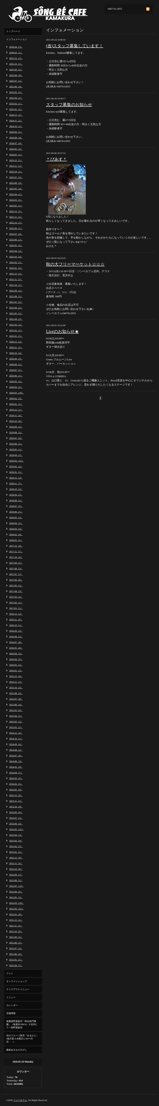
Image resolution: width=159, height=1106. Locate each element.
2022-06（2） (16, 239)
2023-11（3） (16, 166)
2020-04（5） (16, 387)
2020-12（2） (16, 341)
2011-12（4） (16, 920)
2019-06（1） (16, 443)
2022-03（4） (16, 256)
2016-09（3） (16, 631)
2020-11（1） (16, 347)
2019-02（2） (16, 466)
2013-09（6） (16, 812)
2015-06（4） (16, 704)
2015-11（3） (16, 682)
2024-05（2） (16, 149)
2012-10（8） (16, 869)
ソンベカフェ (20, 1100)
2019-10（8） (16, 421)
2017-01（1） (16, 608)
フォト (9, 973)
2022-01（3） (16, 268)
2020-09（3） (16, 358)
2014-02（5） (16, 784)
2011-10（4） (16, 931)
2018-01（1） (16, 540)
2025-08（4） (16, 75)
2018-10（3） (16, 489)
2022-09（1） (16, 228)
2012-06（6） (16, 891)
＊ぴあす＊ (56, 159)
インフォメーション (16, 39)
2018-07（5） (16, 506)
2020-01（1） (16, 404)
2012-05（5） (16, 897)
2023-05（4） (16, 188)
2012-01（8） (16, 914)
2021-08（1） (16, 296)
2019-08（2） (16, 432)
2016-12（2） (16, 614)
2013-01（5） (16, 852)
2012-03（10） (16, 903)
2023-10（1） (16, 171)
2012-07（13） (16, 886)
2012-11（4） (16, 863)
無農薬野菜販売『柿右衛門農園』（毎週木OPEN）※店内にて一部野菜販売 (22, 1024)
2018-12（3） (16, 477)
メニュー (10, 997)
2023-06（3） (16, 183)
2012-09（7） (16, 874)
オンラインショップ (16, 981)
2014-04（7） (16, 772)
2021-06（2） (16, 307)
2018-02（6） (16, 534)
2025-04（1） (16, 98)
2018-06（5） (16, 511)
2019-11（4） (16, 415)
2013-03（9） (16, 840)
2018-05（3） (16, 517)
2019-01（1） (16, 472)
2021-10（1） (16, 285)
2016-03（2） (16, 659)
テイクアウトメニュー (17, 989)
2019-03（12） (16, 460)
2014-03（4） (16, 778)
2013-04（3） (16, 835)
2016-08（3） (16, 636)
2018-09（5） (16, 494)
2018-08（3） (16, 500)
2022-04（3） (16, 251)
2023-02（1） (16, 205)
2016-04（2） (16, 653)
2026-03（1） (16, 52)
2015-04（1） (16, 716)
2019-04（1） (16, 455)
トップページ (13, 31)
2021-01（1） (16, 336)
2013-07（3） (16, 818)
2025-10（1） (16, 64)
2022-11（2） (16, 217)
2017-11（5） (16, 551)
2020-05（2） (16, 381)
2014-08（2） (16, 750)
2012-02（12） (16, 908)
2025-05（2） (16, 92)
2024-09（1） (16, 132)
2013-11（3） (16, 801)
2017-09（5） (16, 563)
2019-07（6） (16, 438)
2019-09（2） (16, 426)
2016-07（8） (16, 642)
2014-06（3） (16, 761)
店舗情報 (10, 1013)
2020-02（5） (16, 398)
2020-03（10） (16, 392)
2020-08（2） (16, 364)
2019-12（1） (16, 409)
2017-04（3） (16, 591)
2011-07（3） (16, 948)
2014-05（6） (16, 767)
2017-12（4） (16, 545)
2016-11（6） (16, 619)
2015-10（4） (16, 687)
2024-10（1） (16, 126)
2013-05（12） (16, 829)
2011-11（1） (15, 925)
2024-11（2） (16, 120)
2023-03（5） (16, 200)
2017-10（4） (16, 557)
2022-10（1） (16, 222)
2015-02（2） (16, 721)
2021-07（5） (16, 302)
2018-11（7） (16, 483)
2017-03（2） (16, 597)
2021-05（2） (16, 313)
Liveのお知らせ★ (62, 331)
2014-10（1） (16, 738)
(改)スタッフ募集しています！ (74, 45)
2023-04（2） (16, 194)
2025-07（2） (16, 81)
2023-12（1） (16, 160)
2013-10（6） (16, 806)
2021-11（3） (16, 279)
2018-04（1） (16, 523)
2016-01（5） (16, 670)
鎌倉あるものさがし (16, 1049)
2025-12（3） (16, 58)
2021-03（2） (16, 324)
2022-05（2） (16, 245)
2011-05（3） (16, 959)
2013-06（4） (16, 823)
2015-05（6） (16, 710)
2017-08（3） (16, 568)
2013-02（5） (16, 846)
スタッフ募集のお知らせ (69, 104)
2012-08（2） (16, 880)
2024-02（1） (16, 154)
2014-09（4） (16, 744)
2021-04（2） (16, 319)
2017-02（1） (16, 602)
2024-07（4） (16, 143)
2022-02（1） (16, 262)
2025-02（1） (16, 103)
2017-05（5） (16, 585)
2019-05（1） (16, 449)
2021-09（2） (16, 290)
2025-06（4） (16, 86)
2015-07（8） (16, 699)
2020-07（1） (16, 370)
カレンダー (12, 1005)
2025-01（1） (16, 109)
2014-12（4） (16, 733)
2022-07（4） (16, 234)
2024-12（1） (16, 115)
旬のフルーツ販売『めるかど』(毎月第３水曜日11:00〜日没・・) (22, 1038)
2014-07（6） (16, 755)
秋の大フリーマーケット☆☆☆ (75, 264)
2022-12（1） (16, 211)
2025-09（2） (16, 69)
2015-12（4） (16, 676)
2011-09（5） (16, 937)
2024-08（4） (16, 137)
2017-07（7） (16, 574)
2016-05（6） (16, 648)
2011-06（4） (16, 954)
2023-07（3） (16, 177)
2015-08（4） (16, 693)
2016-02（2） (16, 665)
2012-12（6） (16, 857)
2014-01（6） (16, 789)
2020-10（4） (16, 353)
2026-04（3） (16, 47)
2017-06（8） (16, 580)
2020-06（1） (16, 375)
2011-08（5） (16, 942)
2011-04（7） (16, 965)
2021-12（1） (16, 273)
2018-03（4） (16, 528)
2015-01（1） (16, 727)
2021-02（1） (16, 330)
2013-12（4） (16, 795)
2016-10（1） (16, 625)
